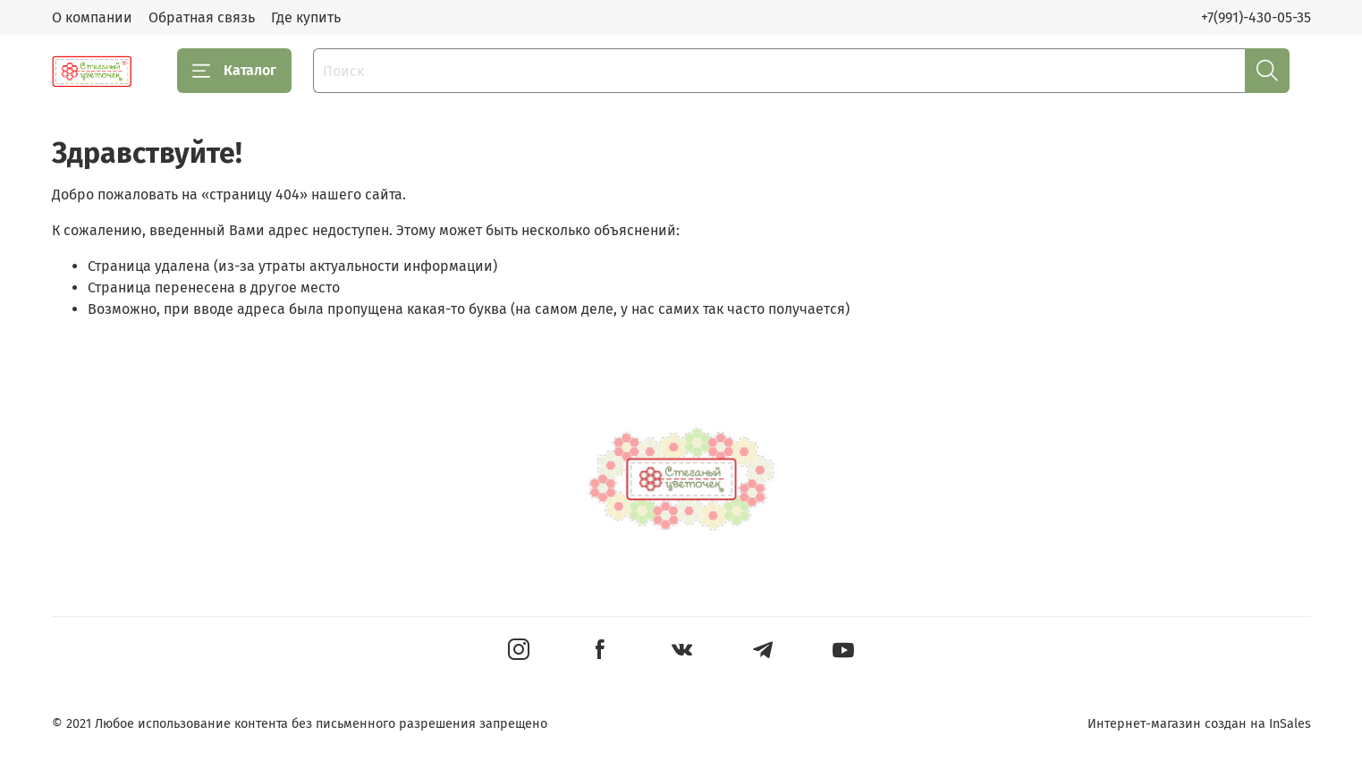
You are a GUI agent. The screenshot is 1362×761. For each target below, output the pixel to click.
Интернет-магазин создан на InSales (1199, 723)
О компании (92, 17)
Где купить (306, 17)
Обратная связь (201, 17)
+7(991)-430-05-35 (1256, 17)
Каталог (234, 71)
